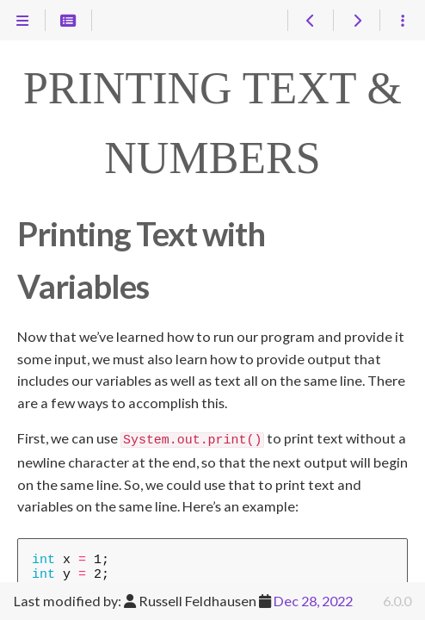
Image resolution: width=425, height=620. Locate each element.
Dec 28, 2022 (313, 600)
